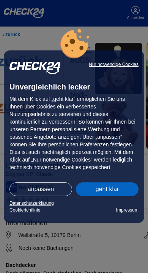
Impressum (127, 210)
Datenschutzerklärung (31, 203)
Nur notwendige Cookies (114, 64)
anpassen (41, 189)
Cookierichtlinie (24, 210)
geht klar (107, 189)
